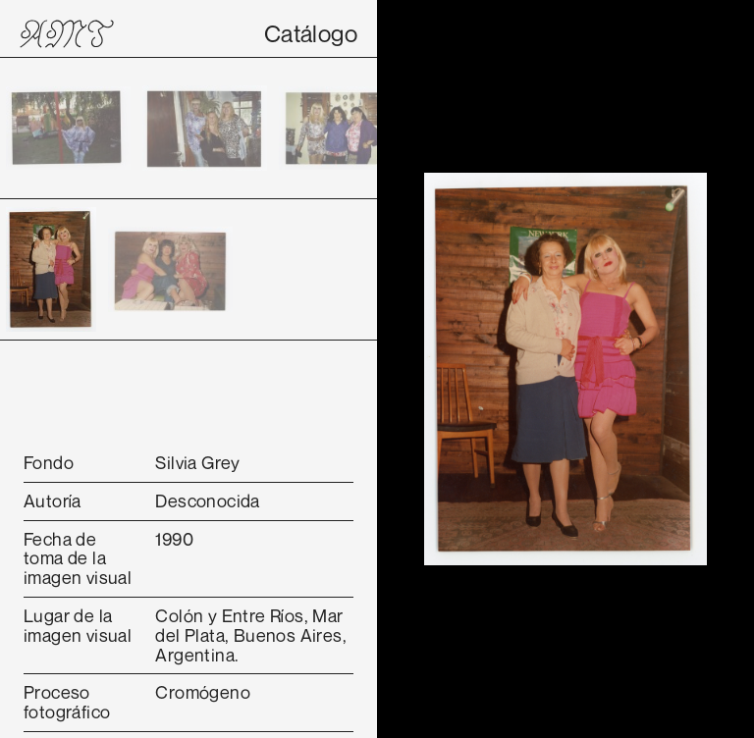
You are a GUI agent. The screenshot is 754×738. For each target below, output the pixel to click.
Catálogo (310, 33)
